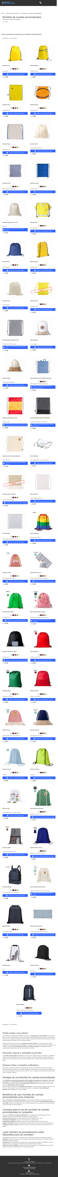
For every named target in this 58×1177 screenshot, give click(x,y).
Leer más (5, 21)
